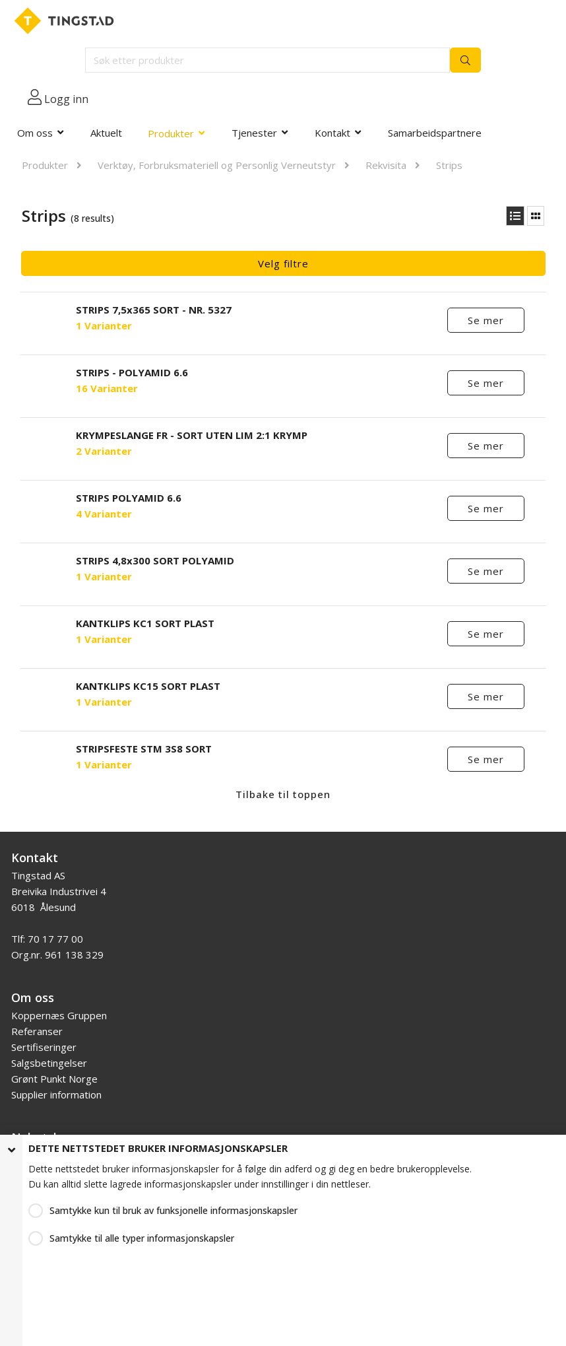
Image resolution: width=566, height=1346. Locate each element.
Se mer (486, 320)
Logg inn (66, 99)
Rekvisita (385, 165)
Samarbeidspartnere (435, 132)
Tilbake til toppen (283, 794)
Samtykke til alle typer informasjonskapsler (141, 1238)
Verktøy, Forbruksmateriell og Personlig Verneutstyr (217, 165)
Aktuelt (106, 132)
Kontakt (332, 132)
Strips (449, 165)
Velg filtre (283, 263)
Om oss (35, 132)
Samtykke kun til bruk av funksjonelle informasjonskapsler (173, 1210)
